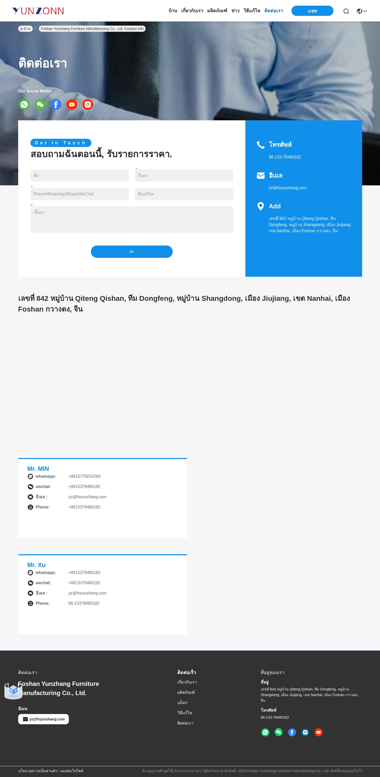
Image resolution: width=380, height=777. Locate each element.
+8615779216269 (85, 476)
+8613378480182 (85, 572)
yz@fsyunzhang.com (288, 188)
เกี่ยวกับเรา (192, 10)
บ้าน (173, 10)
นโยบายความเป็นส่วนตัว (37, 771)
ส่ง (131, 251)
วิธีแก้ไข (252, 10)
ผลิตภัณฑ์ (217, 10)
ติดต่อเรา (273, 10)
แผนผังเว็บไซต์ (71, 771)
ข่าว (235, 10)
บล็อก (182, 702)
